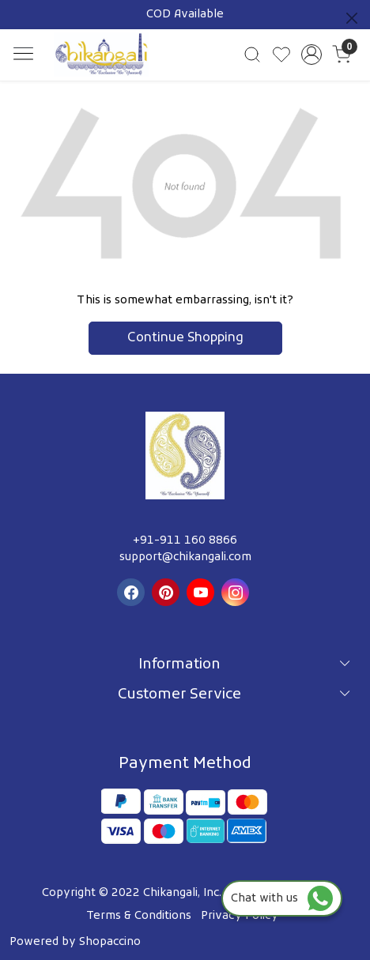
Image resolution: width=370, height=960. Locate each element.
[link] (252, 54)
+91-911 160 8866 (185, 540)
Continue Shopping (185, 338)
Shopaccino (110, 942)
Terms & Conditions (138, 916)
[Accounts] (311, 54)
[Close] (352, 18)
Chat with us (282, 898)
